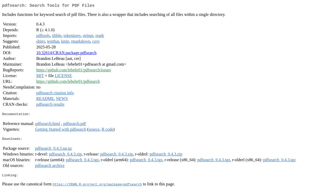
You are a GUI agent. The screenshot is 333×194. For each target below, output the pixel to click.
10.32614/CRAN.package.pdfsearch (66, 54)
